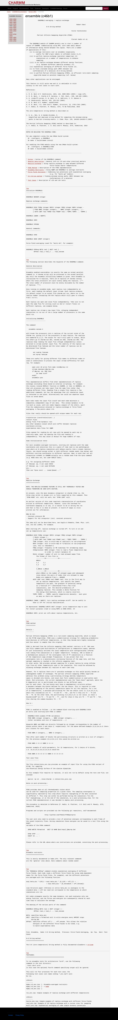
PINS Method (32, 168)
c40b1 (11, 35)
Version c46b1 (32, 12)
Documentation (24, 8)
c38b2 (14, 39)
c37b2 (14, 41)
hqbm (47, 986)
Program (15, 8)
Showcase (38, 8)
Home (9, 8)
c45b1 (11, 27)
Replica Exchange (34, 163)
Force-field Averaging (37, 172)
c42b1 (11, 32)
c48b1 (11, 22)
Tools (31, 8)
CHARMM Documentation (19, 12)
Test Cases (32, 180)
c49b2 (14, 20)
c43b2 (14, 30)
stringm (90, 945)
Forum (65, 8)
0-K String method (35, 176)
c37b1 (11, 41)
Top (27, 188)
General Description (36, 161)
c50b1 (11, 19)
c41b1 (11, 34)
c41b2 (14, 34)
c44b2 (14, 29)
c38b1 (11, 39)
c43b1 (11, 30)
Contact (10, 1015)
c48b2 (14, 22)
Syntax (30, 159)
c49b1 (11, 20)
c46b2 (14, 26)
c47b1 (11, 24)
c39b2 (14, 37)
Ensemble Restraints (36, 170)
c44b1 (11, 29)
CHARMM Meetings (56, 8)
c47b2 (14, 24)
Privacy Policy (20, 1015)
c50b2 (14, 19)
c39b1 (11, 37)
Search (106, 8)
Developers (45, 8)
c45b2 (14, 27)
